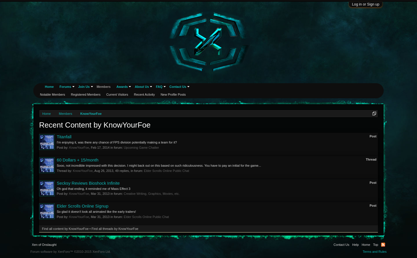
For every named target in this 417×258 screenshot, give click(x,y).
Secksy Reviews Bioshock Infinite (88, 183)
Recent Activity (144, 94)
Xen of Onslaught (44, 244)
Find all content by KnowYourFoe (65, 228)
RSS (383, 245)
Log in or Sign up (365, 4)
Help (355, 244)
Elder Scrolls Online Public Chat (166, 170)
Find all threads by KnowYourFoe (115, 228)
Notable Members (52, 94)
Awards (122, 86)
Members (104, 86)
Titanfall (64, 137)
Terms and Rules (375, 251)
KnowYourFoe (79, 147)
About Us (142, 86)
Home (49, 86)
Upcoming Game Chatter (141, 147)
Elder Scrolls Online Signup (82, 206)
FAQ (159, 86)
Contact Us (177, 86)
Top (375, 244)
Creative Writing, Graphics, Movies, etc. (152, 193)
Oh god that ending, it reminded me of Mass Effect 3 (93, 188)
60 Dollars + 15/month (77, 160)
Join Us (84, 86)
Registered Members (85, 94)
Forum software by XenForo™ (70, 251)
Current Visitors (117, 94)
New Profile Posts (173, 94)
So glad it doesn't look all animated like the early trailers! (96, 211)
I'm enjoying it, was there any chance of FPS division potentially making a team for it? (117, 142)
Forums (65, 86)
